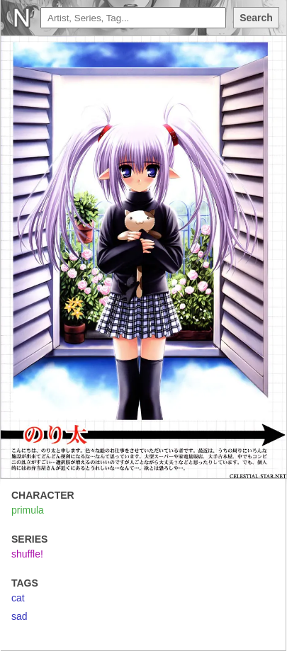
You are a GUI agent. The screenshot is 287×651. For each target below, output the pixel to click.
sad (19, 616)
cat (18, 598)
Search (256, 17)
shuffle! (27, 554)
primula (27, 510)
